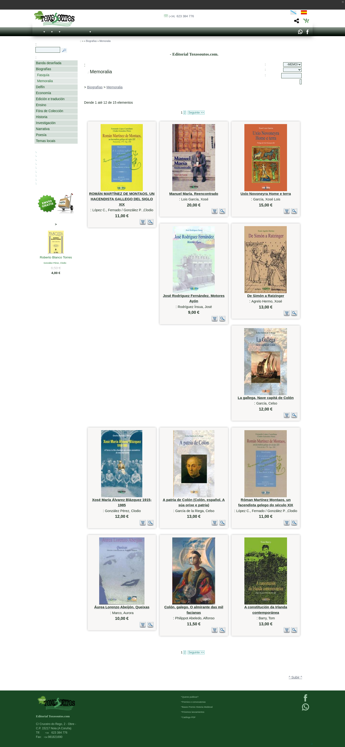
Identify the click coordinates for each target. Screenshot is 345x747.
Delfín (40, 87)
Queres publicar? (190, 697)
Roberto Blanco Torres (56, 258)
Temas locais (45, 141)
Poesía (41, 135)
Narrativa (43, 129)
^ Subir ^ (295, 677)
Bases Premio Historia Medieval (197, 707)
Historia (41, 117)
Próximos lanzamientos (193, 712)
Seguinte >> (196, 112)
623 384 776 (181, 16)
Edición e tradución (50, 99)
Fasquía (43, 75)
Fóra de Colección (49, 111)
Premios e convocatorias (194, 702)
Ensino (41, 105)
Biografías (43, 69)
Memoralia (45, 81)
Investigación (46, 123)
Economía (43, 93)
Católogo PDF (189, 717)
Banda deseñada (48, 63)
